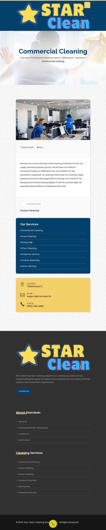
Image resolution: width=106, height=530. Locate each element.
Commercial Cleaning (31, 230)
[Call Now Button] (53, 524)
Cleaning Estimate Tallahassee (33, 427)
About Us (23, 421)
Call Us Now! (24, 440)
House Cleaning (28, 236)
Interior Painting (28, 266)
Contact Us (24, 391)
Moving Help (26, 242)
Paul (41, 147)
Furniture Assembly (30, 260)
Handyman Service (30, 254)
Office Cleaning (28, 248)
